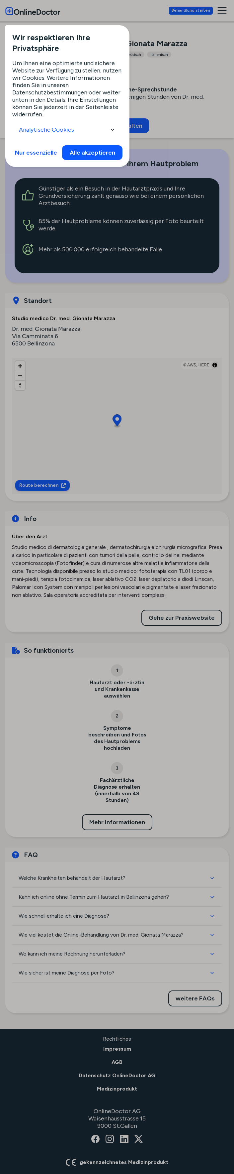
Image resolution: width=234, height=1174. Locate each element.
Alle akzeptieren (92, 152)
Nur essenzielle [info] (36, 152)
